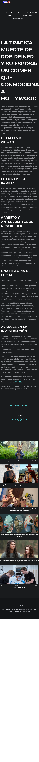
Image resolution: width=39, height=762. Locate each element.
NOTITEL (18, 382)
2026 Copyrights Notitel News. (11, 609)
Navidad (27, 611)
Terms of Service (19, 611)
